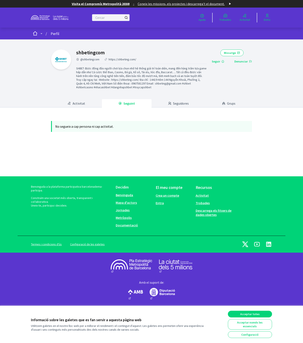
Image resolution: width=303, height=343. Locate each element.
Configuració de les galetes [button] (87, 244)
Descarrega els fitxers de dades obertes (213, 212)
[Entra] (267, 17)
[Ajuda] (202, 17)
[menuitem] (134, 195)
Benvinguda (124, 195)
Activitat (202, 195)
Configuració (249, 335)
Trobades (203, 203)
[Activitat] (245, 17)
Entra (160, 203)
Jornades (123, 210)
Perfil (55, 33)
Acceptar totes (250, 314)
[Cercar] (111, 17)
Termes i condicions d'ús (46, 244)
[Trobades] (225, 17)
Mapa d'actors (126, 202)
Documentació (127, 225)
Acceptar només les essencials (250, 324)
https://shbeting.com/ (122, 59)
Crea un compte (167, 195)
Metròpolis (124, 218)
